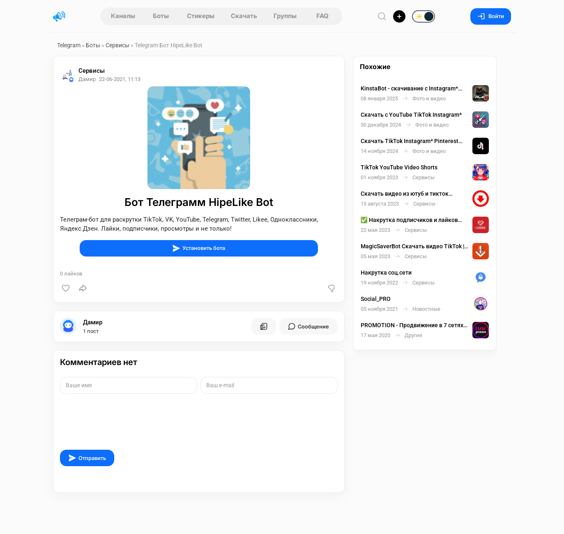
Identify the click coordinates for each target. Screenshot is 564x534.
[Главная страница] (59, 16)
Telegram (69, 45)
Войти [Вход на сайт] (490, 16)
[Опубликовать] (399, 16)
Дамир (92, 322)
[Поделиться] (83, 288)
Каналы (123, 16)
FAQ (322, 16)
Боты (161, 16)
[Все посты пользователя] (263, 326)
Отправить (87, 458)
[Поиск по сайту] (382, 16)
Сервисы (117, 45)
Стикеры (200, 16)
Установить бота (198, 248)
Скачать (244, 16)
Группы (285, 16)
